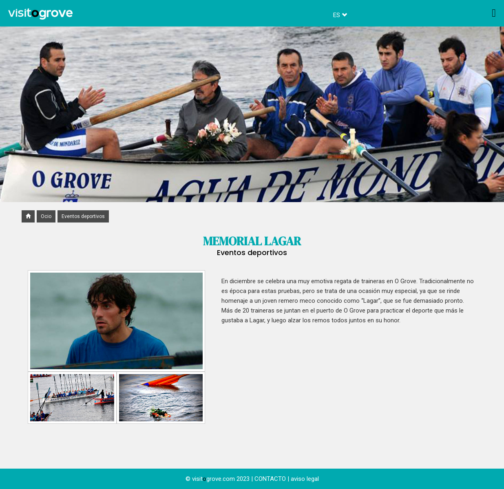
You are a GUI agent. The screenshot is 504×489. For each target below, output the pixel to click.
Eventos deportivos (83, 216)
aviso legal (305, 478)
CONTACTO (270, 478)
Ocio (46, 216)
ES (340, 15)
